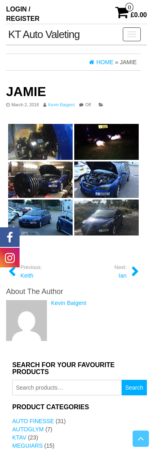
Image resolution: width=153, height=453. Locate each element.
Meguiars (27, 445)
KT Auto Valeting (44, 34)
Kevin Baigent (61, 104)
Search (134, 387)
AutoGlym (28, 429)
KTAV (19, 437)
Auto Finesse (33, 421)
